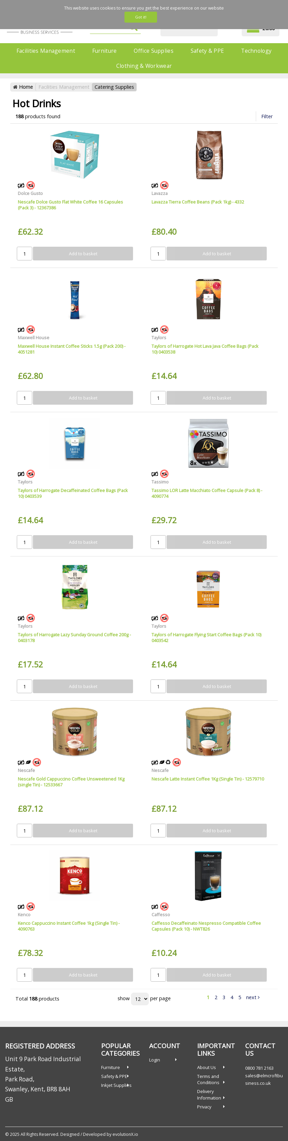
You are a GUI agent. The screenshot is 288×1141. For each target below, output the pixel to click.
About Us (206, 1067)
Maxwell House (33, 337)
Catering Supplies (114, 87)
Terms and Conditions (208, 1079)
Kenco (24, 914)
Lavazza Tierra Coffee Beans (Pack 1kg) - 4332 (198, 202)
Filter (267, 116)
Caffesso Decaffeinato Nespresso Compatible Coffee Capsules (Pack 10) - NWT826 (206, 926)
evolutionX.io (125, 1134)
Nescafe (26, 770)
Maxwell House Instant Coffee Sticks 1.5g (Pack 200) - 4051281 (71, 349)
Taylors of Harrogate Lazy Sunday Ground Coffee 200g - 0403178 (74, 637)
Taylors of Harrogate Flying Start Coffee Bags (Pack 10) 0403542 (206, 637)
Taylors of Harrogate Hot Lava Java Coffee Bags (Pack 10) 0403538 (205, 349)
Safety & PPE (207, 50)
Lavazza (160, 193)
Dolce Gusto (30, 193)
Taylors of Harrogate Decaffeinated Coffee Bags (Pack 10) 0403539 (73, 493)
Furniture (104, 50)
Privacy (204, 1107)
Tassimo (160, 482)
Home (23, 87)
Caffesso (161, 914)
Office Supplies (153, 50)
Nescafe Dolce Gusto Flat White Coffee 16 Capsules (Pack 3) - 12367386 (70, 205)
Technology (256, 50)
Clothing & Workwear (144, 66)
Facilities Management (45, 50)
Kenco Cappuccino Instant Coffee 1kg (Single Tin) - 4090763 (69, 926)
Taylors (159, 337)
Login (154, 1060)
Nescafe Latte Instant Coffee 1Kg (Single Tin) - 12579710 (208, 779)
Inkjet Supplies (116, 1085)
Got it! (140, 17)
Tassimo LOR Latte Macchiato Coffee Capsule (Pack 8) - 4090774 (207, 493)
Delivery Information (209, 1094)
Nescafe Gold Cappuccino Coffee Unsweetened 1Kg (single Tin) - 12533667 (71, 782)
